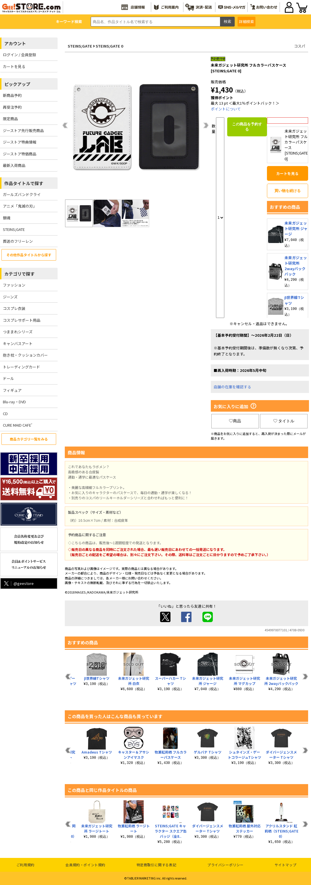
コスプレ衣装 (14, 308)
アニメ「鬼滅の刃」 (20, 206)
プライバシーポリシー (225, 864)
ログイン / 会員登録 (19, 54)
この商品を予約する (247, 126)
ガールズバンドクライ (22, 194)
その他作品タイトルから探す (28, 254)
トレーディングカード (21, 367)
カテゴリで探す (19, 274)
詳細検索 (246, 21)
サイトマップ (286, 864)
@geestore (18, 583)
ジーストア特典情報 (19, 142)
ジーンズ (10, 297)
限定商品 (10, 118)
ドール (8, 378)
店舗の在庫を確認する (232, 386)
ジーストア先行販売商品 (23, 130)
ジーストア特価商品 (19, 154)
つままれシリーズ (18, 331)
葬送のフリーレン (18, 241)
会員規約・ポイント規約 (85, 864)
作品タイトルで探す (23, 183)
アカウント (15, 43)
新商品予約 (12, 95)
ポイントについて (226, 109)
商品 (235, 421)
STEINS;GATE (14, 229)
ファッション (14, 285)
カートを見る (14, 66)
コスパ (299, 46)
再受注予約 (12, 107)
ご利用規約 (25, 864)
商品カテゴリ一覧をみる (29, 438)
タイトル (284, 421)
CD (5, 413)
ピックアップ (17, 84)
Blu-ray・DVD (14, 401)
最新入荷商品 (14, 165)
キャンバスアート (18, 343)
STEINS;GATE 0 (109, 46)
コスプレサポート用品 (21, 320)
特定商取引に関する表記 (156, 864)
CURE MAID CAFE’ (17, 425)
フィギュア (12, 390)
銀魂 (6, 218)
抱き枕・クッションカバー (25, 355)
